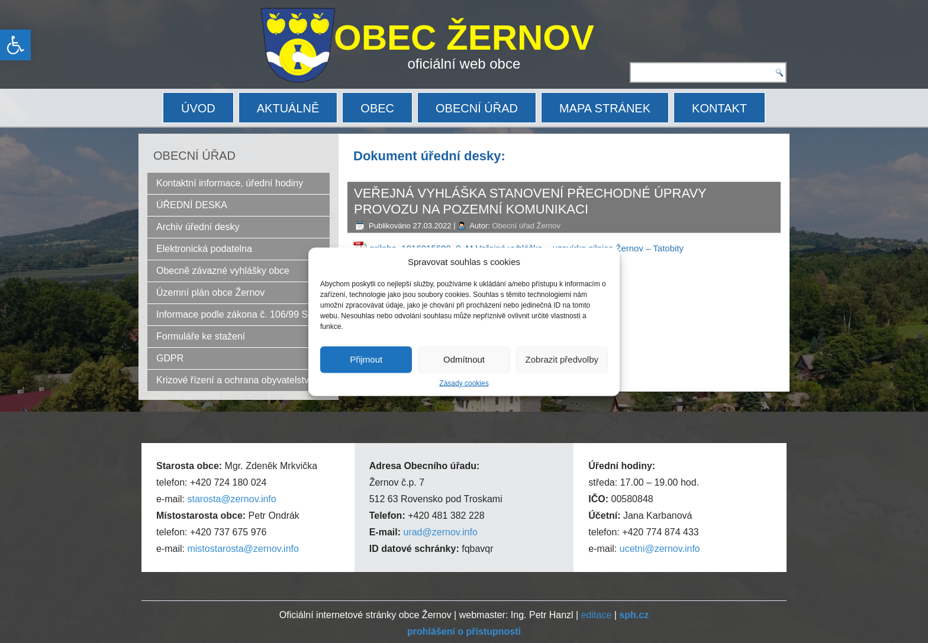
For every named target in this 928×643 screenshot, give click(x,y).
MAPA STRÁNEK (604, 108)
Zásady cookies (463, 383)
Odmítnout (464, 359)
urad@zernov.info (440, 532)
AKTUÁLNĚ (288, 108)
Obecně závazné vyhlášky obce (222, 271)
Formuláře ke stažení (200, 336)
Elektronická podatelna (204, 249)
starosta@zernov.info (231, 499)
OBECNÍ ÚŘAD (477, 108)
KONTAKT (719, 108)
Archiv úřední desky (198, 227)
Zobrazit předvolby (562, 359)
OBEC (377, 108)
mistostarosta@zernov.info (242, 549)
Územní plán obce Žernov (210, 292)
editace (596, 615)
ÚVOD (198, 108)
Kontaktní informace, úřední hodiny (229, 183)
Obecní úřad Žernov (526, 225)
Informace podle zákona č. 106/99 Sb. (236, 314)
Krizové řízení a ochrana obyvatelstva (235, 380)
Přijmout (366, 359)
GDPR (169, 358)
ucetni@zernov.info (660, 549)
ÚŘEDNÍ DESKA (191, 205)
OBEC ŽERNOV (464, 37)
